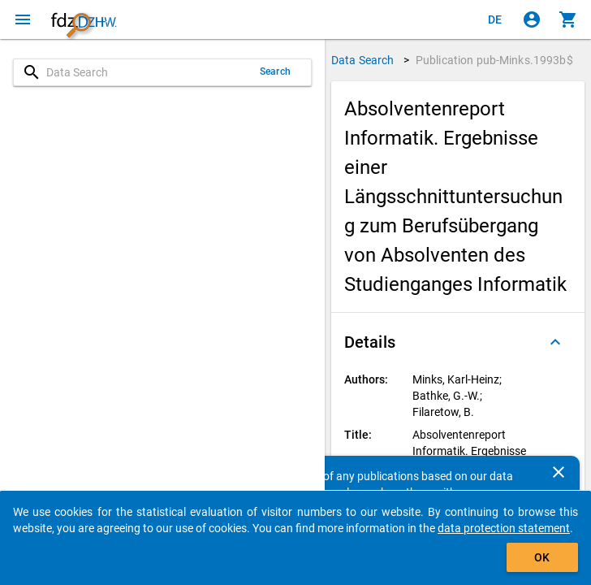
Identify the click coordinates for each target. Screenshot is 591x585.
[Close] (558, 472)
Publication (494, 60)
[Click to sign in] (532, 19)
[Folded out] (555, 342)
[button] (458, 342)
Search (275, 71)
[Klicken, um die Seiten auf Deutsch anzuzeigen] (495, 19)
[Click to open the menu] (22, 19)
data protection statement (504, 528)
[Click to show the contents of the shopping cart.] (568, 19)
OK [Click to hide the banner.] (542, 557)
